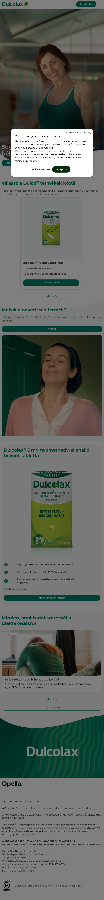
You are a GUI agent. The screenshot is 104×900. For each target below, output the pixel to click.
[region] (52, 153)
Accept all (61, 169)
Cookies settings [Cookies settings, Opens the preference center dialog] (40, 169)
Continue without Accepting (76, 132)
